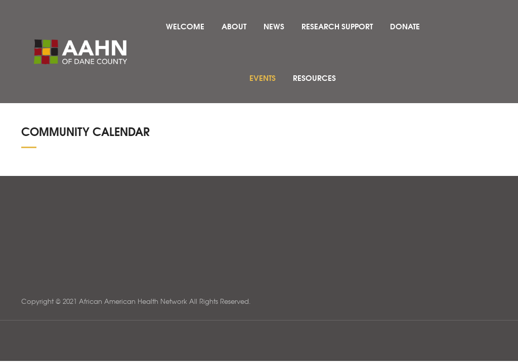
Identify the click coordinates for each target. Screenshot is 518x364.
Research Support (337, 26)
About (234, 26)
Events (262, 77)
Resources (314, 77)
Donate (405, 26)
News (274, 26)
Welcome (185, 26)
